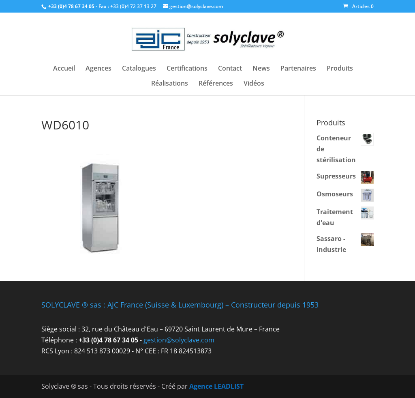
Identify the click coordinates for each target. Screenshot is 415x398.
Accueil (64, 69)
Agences (98, 69)
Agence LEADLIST (216, 386)
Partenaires (298, 69)
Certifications (187, 69)
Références (216, 84)
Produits (340, 69)
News (261, 69)
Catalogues (139, 69)
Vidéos (254, 84)
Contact (230, 69)
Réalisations (169, 84)
